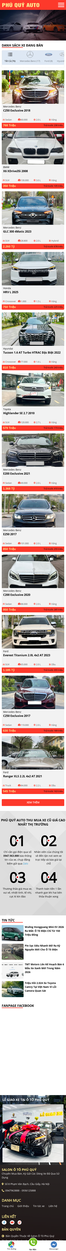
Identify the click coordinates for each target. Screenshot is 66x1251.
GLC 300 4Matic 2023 (17, 231)
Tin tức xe (39, 1206)
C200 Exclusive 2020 (16, 595)
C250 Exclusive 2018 (16, 110)
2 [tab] (35, 35)
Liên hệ (53, 1206)
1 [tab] (31, 35)
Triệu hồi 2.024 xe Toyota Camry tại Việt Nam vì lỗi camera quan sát (40, 986)
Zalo (25, 863)
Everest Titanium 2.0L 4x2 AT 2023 (26, 655)
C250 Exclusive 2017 (16, 716)
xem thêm (33, 802)
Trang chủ (8, 1206)
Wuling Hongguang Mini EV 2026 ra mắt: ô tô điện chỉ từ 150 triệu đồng (44, 930)
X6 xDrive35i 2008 (15, 171)
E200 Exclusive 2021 (16, 473)
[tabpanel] (33, 20)
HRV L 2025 (10, 292)
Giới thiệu (23, 1206)
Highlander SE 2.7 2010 (18, 413)
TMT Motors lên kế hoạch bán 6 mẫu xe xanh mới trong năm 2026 (44, 968)
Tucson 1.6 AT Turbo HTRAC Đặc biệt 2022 (32, 352)
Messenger (53, 1245)
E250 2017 (10, 534)
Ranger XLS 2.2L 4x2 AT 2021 (22, 776)
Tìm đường (11, 1245)
